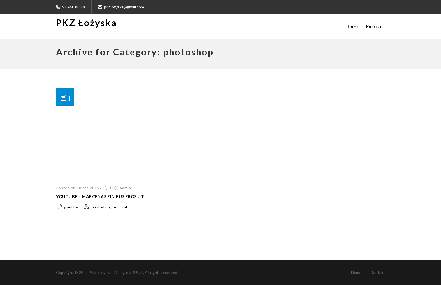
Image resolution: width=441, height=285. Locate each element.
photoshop (101, 207)
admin (125, 187)
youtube (71, 207)
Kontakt (374, 26)
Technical (119, 207)
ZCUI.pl (136, 272)
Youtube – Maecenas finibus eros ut (100, 196)
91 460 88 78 (73, 7)
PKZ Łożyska (86, 22)
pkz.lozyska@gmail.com (123, 7)
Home (353, 26)
